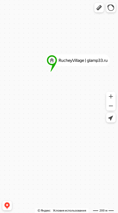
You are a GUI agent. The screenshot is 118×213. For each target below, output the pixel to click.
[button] (99, 7)
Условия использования (69, 210)
